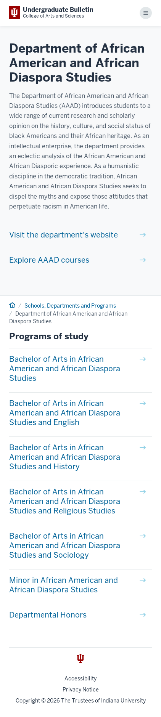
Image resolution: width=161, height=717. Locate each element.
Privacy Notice (81, 689)
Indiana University (123, 700)
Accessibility (80, 678)
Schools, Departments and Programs (70, 305)
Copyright (28, 700)
